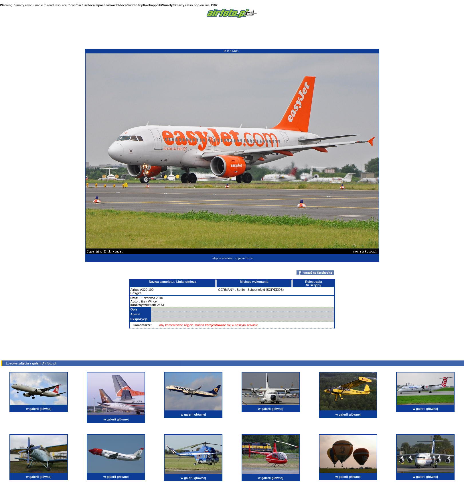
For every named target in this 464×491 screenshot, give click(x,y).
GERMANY (226, 289)
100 (150, 289)
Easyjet (136, 293)
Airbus (135, 289)
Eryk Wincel (149, 301)
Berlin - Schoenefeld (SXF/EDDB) (260, 289)
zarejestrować (215, 325)
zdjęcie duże (243, 258)
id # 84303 (231, 51)
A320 (143, 289)
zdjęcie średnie (222, 258)
